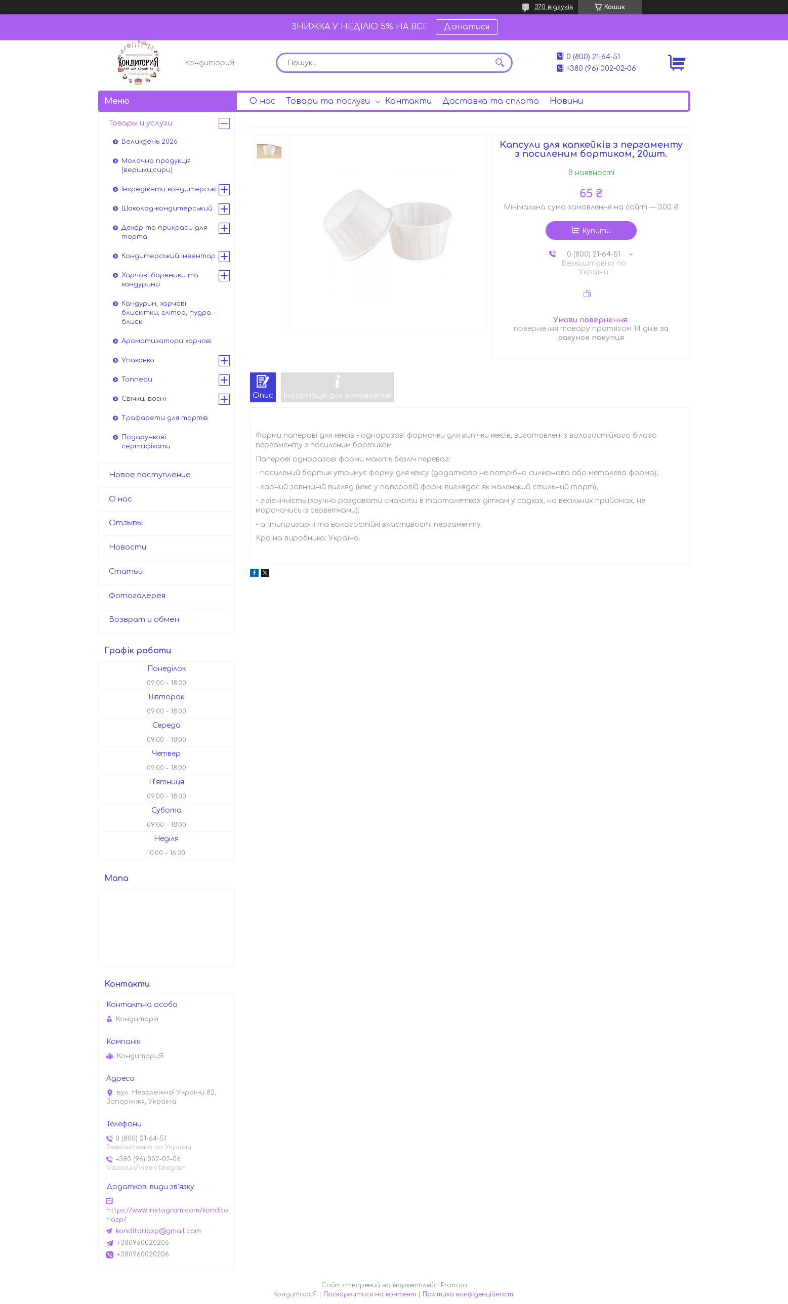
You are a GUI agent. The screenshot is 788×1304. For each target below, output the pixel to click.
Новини (566, 101)
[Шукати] (500, 63)
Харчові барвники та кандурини (159, 280)
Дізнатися (466, 26)
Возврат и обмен (144, 619)
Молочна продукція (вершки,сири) (156, 165)
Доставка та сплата (490, 101)
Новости (127, 547)
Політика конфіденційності (469, 1294)
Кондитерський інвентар (168, 256)
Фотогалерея (137, 596)
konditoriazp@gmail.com (158, 1231)
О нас (262, 101)
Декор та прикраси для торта (164, 232)
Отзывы (126, 523)
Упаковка (137, 360)
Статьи (126, 571)
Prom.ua (454, 1285)
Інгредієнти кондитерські (169, 189)
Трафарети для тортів (164, 418)
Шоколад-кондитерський (167, 208)
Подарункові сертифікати (146, 442)
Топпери (136, 379)
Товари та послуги (328, 101)
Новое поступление (150, 475)
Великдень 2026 (149, 141)
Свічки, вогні (143, 398)
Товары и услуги (140, 123)
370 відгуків (553, 7)
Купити (596, 231)
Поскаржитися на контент (369, 1294)
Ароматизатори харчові (166, 341)
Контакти (408, 101)
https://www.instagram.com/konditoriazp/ (167, 1215)
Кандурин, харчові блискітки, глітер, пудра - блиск (168, 312)
